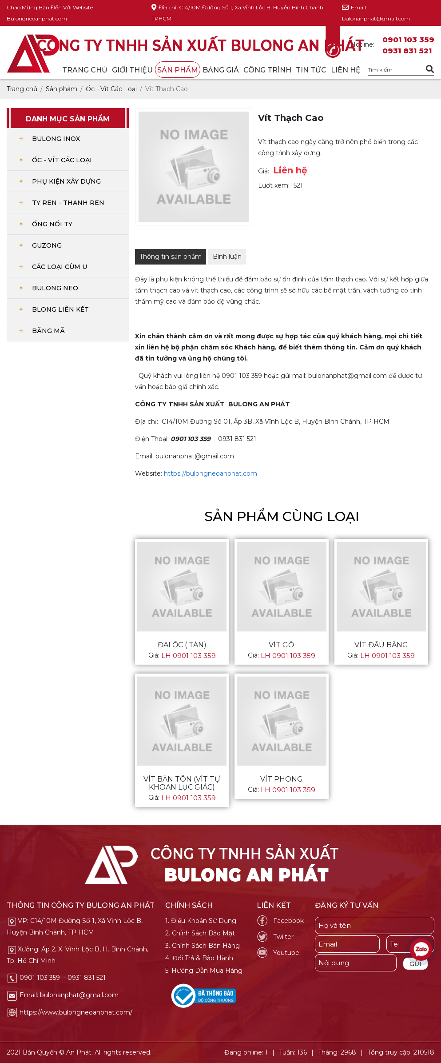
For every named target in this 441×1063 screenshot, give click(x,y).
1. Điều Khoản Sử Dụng (200, 921)
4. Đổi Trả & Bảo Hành (199, 958)
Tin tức (311, 70)
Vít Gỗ (281, 645)
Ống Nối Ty (52, 224)
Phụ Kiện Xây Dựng (66, 181)
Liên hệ (346, 70)
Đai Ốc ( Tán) (182, 645)
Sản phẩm (177, 70)
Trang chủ (84, 70)
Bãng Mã (48, 331)
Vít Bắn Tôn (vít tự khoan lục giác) (181, 783)
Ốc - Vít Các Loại (62, 160)
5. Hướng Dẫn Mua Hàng (203, 971)
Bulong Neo (55, 288)
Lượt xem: (274, 185)
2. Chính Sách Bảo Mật (200, 933)
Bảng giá (221, 70)
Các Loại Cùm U (59, 267)
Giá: (263, 171)
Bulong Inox (56, 139)
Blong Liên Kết (60, 309)
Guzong (47, 245)
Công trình (267, 70)
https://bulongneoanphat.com (210, 473)
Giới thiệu (132, 70)
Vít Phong (281, 779)
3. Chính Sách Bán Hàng (202, 946)
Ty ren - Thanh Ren (68, 203)
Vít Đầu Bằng (381, 645)
